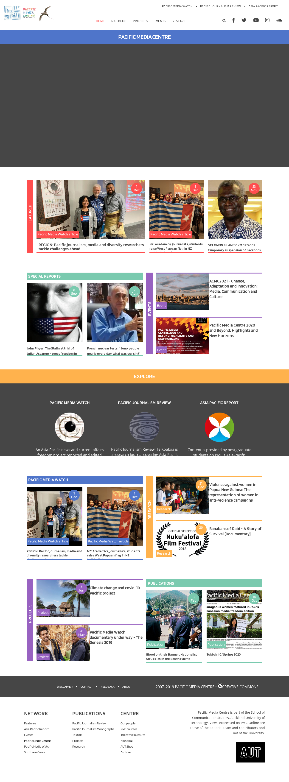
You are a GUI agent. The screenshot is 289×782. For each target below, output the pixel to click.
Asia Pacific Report (263, 6)
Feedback (108, 692)
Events (160, 21)
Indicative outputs (133, 740)
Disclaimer (65, 692)
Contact (87, 692)
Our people (128, 728)
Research (180, 21)
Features (30, 728)
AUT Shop (127, 752)
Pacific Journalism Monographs (93, 734)
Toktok (77, 740)
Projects (140, 21)
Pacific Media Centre (37, 746)
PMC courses (129, 734)
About (127, 692)
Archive (126, 757)
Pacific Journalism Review (220, 6)
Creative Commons (240, 692)
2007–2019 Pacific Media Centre (185, 692)
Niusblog (118, 21)
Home (100, 21)
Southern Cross (34, 757)
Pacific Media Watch (177, 6)
